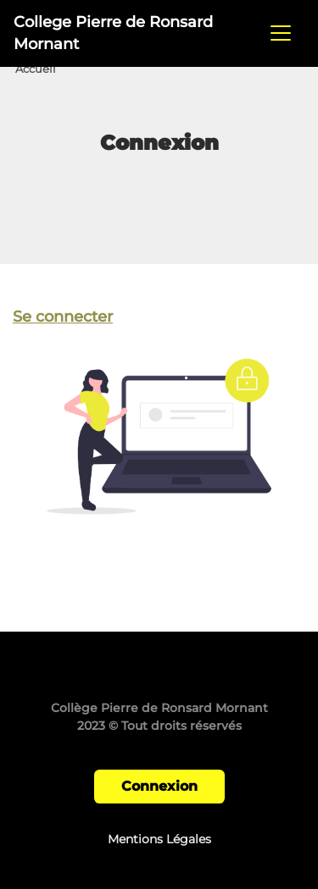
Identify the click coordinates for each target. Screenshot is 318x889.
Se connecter (63, 316)
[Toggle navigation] (280, 33)
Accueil (35, 69)
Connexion (159, 786)
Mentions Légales (159, 839)
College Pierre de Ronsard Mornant (113, 32)
